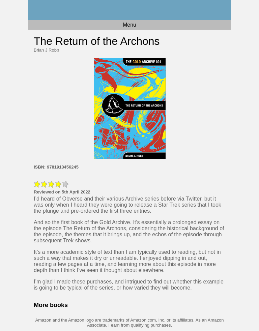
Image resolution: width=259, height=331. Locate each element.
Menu (129, 25)
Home (129, 10)
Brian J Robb (46, 50)
